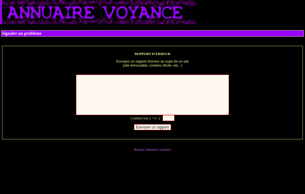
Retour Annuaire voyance (152, 149)
